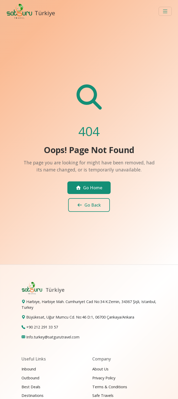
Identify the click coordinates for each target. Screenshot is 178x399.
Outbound (30, 377)
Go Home (89, 188)
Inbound (28, 368)
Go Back (89, 205)
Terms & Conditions (109, 386)
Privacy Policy (103, 377)
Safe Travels (103, 395)
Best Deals (30, 386)
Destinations (32, 395)
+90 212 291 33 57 (42, 327)
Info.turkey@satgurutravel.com (52, 337)
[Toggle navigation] (165, 11)
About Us (100, 368)
